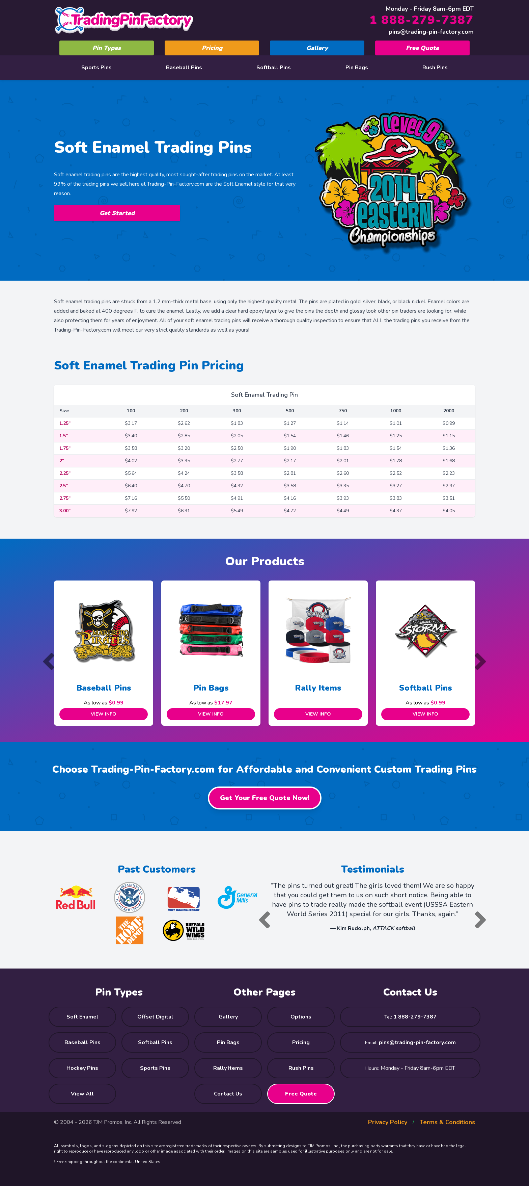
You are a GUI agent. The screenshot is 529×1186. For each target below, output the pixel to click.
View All (82, 1094)
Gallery (317, 48)
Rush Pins (435, 67)
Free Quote (422, 48)
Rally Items (318, 688)
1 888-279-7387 (421, 20)
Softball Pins (273, 67)
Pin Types (106, 48)
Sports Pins (96, 67)
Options (300, 1017)
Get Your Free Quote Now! (264, 797)
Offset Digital (155, 1017)
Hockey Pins (82, 1068)
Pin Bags (356, 67)
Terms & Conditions (447, 1122)
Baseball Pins (184, 67)
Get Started (117, 213)
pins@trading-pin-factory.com (431, 32)
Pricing (212, 48)
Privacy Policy (387, 1122)
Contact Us (228, 1094)
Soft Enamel (82, 1017)
